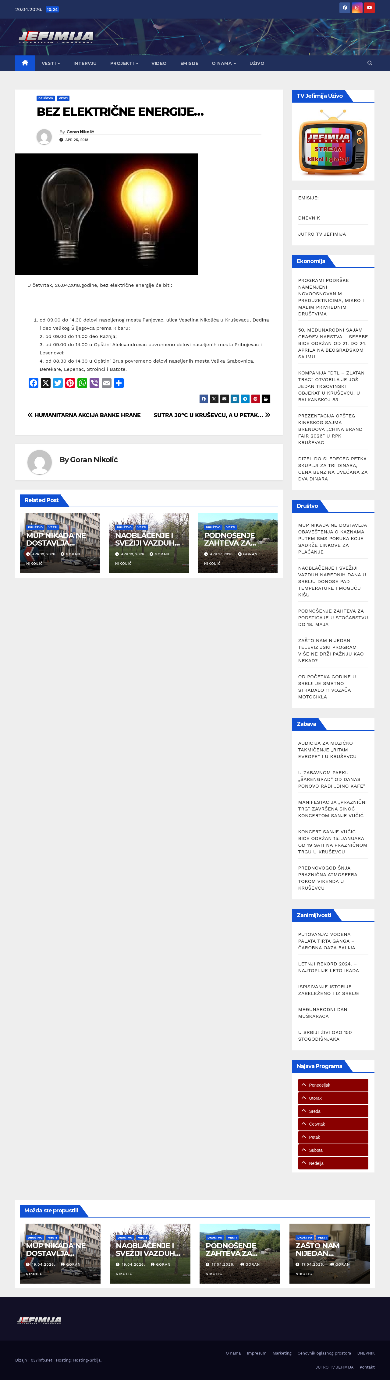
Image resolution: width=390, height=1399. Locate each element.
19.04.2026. (44, 1264)
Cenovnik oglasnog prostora (324, 1353)
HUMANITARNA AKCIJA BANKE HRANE (84, 415)
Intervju (85, 63)
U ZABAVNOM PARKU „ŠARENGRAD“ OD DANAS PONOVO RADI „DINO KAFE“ (332, 779)
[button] (369, 63)
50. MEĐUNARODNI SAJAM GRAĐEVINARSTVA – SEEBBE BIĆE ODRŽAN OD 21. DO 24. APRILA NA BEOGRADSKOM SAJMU (333, 343)
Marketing (282, 1353)
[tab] (333, 1085)
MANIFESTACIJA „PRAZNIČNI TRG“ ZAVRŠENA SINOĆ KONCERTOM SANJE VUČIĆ (332, 808)
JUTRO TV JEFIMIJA (322, 234)
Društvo (45, 98)
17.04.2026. (224, 1264)
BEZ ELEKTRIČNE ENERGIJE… (120, 111)
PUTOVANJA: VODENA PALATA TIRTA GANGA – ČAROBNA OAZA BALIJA (326, 941)
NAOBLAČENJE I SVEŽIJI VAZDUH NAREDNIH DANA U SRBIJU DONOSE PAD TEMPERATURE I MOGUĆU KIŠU (332, 581)
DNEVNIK (309, 218)
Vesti (49, 63)
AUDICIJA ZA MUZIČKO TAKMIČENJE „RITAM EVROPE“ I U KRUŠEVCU (327, 749)
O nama (222, 63)
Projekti (123, 63)
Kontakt (367, 1367)
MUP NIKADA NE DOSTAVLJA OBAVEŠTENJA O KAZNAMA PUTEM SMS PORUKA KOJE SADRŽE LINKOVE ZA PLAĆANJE (332, 538)
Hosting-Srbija (87, 1360)
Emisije (189, 63)
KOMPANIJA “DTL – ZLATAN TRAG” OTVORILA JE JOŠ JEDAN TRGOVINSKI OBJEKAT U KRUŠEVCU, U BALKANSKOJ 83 (331, 386)
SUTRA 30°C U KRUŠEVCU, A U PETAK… (212, 415)
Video (159, 63)
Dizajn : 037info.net (34, 1360)
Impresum (256, 1353)
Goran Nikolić (80, 132)
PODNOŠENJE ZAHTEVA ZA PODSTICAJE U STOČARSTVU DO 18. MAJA (333, 617)
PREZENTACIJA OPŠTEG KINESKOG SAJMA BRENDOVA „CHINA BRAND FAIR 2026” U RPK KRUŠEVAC (330, 429)
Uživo (257, 63)
